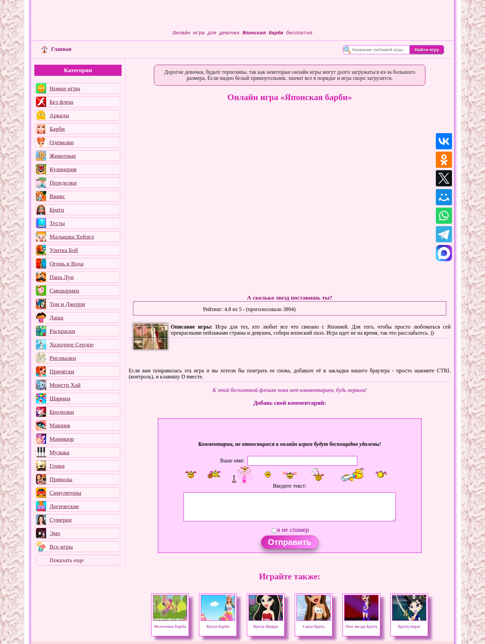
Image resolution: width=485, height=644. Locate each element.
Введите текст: (289, 486)
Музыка (59, 452)
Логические (64, 506)
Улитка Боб (64, 250)
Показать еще (67, 560)
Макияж (60, 425)
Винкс (57, 196)
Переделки (63, 182)
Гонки (57, 465)
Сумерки (61, 519)
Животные (63, 155)
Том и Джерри (67, 304)
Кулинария (63, 169)
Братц (57, 209)
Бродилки (62, 411)
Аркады (59, 115)
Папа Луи (62, 277)
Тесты (57, 223)
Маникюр (62, 438)
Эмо (55, 533)
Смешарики (64, 290)
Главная (56, 49)
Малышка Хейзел (72, 236)
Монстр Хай (65, 384)
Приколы (61, 479)
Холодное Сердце (72, 344)
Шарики (60, 398)
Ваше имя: (232, 460)
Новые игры (65, 88)
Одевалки (62, 142)
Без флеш (61, 101)
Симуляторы (65, 492)
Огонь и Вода (67, 263)
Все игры (61, 546)
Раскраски (62, 331)
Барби (57, 128)
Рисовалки (63, 358)
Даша (56, 317)
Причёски (62, 371)
